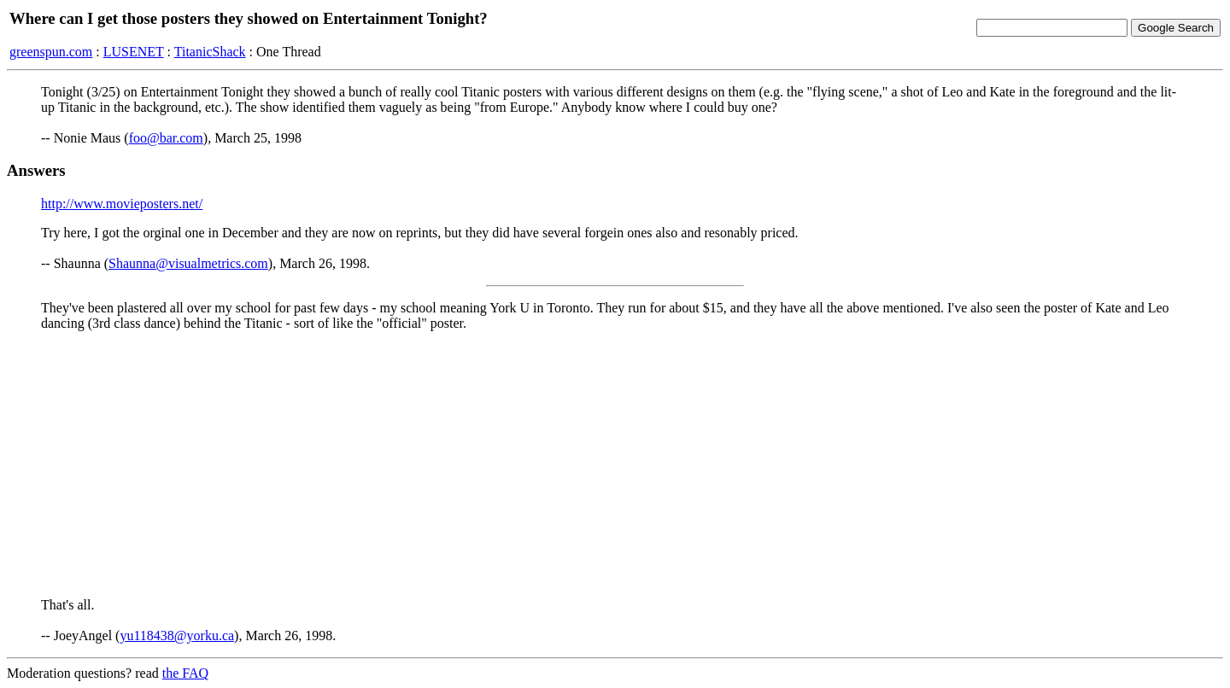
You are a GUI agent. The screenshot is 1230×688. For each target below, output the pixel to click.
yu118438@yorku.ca (177, 635)
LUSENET (133, 51)
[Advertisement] (615, 464)
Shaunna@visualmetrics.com (188, 263)
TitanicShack (210, 51)
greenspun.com (50, 51)
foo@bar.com (166, 138)
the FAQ (185, 673)
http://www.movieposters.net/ (121, 203)
